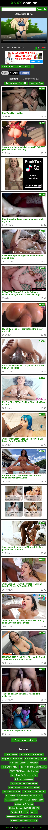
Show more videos (24, 740)
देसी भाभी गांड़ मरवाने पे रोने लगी (29, 796)
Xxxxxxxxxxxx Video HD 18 (17, 800)
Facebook (24, 73)
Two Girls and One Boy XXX (34, 767)
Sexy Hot (23, 83)
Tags (16, 827)
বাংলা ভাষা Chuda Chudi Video (24, 771)
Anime (20, 67)
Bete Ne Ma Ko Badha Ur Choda (24, 787)
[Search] (18, 9)
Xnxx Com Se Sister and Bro (24, 775)
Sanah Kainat (11, 754)
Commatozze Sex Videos (31, 754)
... (33, 67)
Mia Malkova (35, 816)
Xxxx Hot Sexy (36, 83)
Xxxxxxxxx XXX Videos (17, 816)
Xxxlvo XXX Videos (24, 804)
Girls (27, 67)
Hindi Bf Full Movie (9, 767)
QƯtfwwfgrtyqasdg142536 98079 (24, 808)
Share (5, 73)
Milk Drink (10, 796)
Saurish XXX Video (19, 812)
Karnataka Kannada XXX (34, 791)
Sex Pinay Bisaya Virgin (35, 758)
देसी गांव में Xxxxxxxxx (24, 779)
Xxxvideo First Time (11, 791)
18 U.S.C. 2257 (35, 827)
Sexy (4, 67)
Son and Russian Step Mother (24, 763)
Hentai (12, 67)
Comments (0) (31, 78)
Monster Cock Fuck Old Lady (24, 820)
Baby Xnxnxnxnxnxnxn (12, 758)
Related (13, 78)
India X (34, 812)
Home (9, 827)
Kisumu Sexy (11, 83)
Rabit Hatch (37, 800)
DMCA (23, 827)
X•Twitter (14, 73)
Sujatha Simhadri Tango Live (24, 783)
